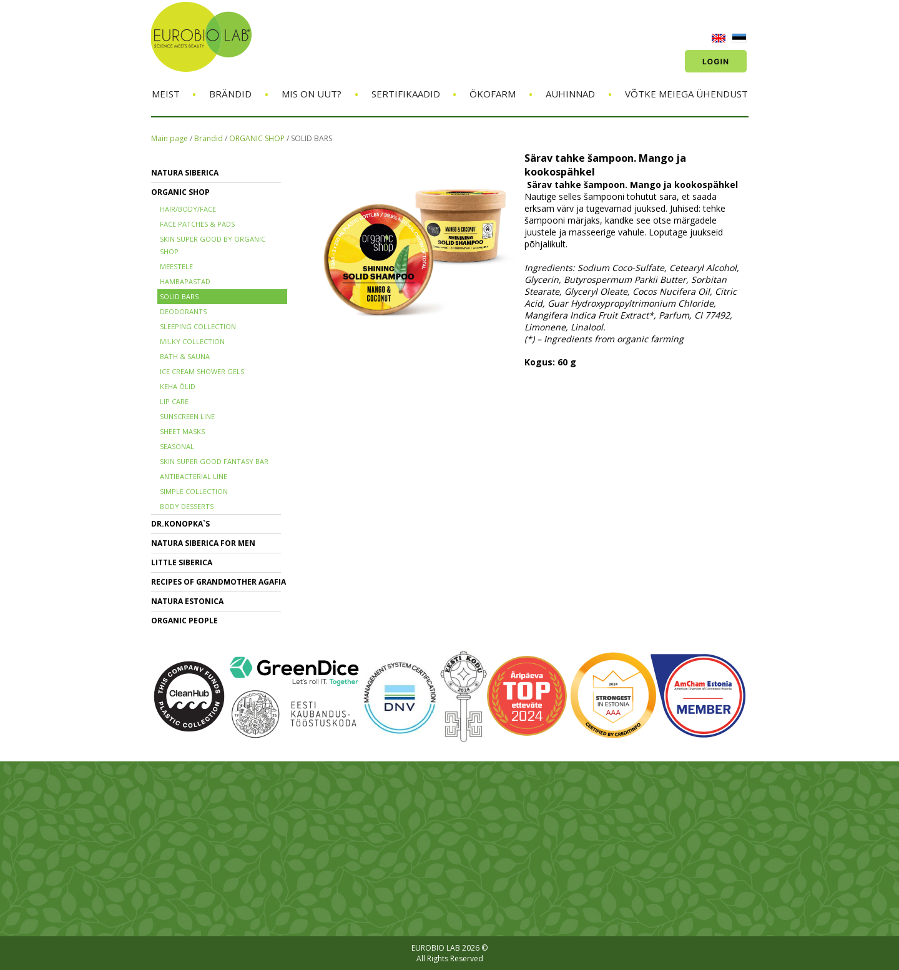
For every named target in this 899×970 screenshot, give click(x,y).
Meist (166, 93)
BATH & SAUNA (185, 356)
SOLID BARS (311, 138)
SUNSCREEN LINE (187, 416)
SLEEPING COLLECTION (198, 326)
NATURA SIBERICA (185, 172)
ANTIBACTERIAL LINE (193, 476)
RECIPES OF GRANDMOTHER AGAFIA (218, 582)
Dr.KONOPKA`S (180, 523)
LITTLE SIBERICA (181, 562)
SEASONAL (177, 446)
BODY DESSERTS (187, 506)
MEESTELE (176, 266)
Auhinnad (570, 93)
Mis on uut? (311, 93)
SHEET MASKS (182, 431)
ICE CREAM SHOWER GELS (202, 371)
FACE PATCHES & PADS (197, 224)
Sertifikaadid (405, 93)
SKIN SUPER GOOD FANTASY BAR (214, 461)
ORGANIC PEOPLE (184, 620)
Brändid (230, 93)
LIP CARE (174, 401)
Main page (169, 138)
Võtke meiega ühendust (686, 93)
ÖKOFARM (492, 93)
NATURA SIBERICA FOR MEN (203, 543)
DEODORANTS (183, 311)
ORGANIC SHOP (257, 138)
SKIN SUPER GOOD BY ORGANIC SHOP (212, 245)
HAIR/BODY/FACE (188, 209)
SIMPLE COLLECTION (194, 491)
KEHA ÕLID (177, 386)
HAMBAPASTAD (185, 281)
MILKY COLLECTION (192, 341)
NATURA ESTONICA (187, 601)
